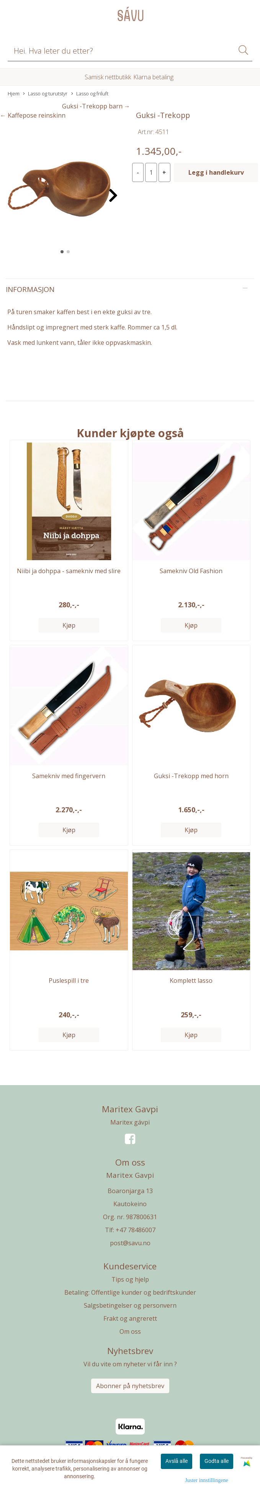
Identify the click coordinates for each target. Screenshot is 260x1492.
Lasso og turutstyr (45, 93)
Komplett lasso (191, 980)
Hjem (14, 93)
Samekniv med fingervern (68, 776)
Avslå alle (176, 1461)
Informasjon (30, 289)
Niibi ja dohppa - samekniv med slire (69, 571)
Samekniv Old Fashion (191, 571)
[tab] (130, 289)
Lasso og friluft (89, 93)
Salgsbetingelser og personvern (130, 1305)
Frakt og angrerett (130, 1318)
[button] (62, 251)
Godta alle (216, 1461)
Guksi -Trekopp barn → (96, 106)
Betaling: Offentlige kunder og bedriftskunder (130, 1292)
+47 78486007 (135, 1230)
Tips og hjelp (130, 1279)
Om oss (130, 1331)
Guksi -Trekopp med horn (191, 776)
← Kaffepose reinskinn (32, 115)
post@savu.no (130, 1243)
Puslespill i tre (69, 980)
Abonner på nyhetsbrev (130, 1386)
